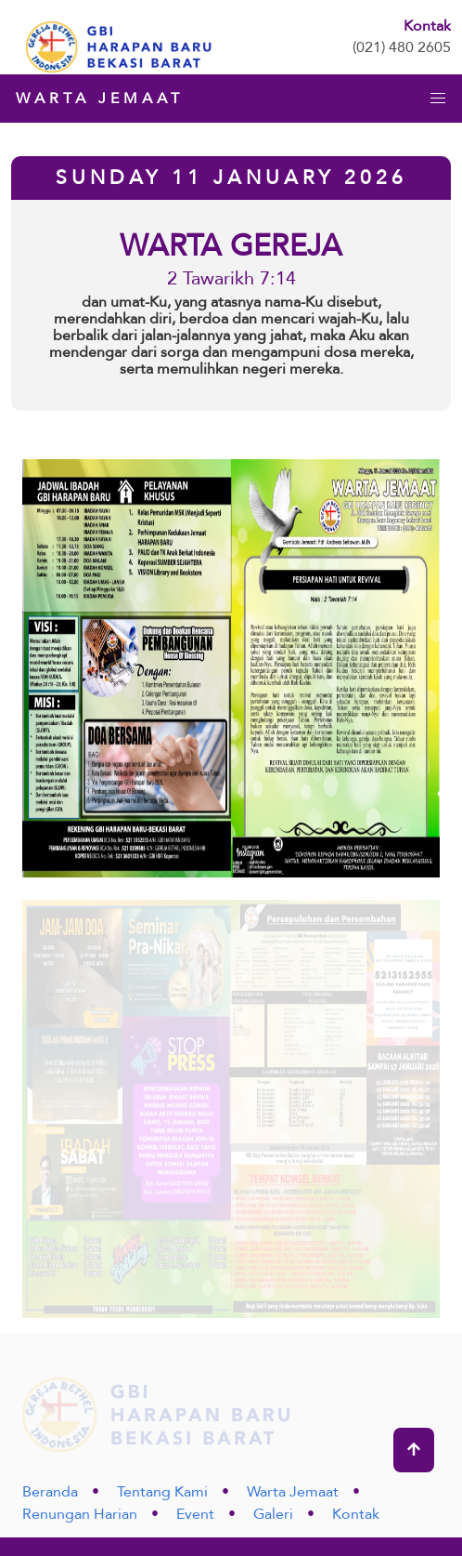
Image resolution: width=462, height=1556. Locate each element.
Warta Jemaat (293, 1492)
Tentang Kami (162, 1492)
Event (195, 1514)
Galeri (273, 1514)
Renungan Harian (79, 1514)
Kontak (355, 1514)
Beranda (50, 1492)
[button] (438, 98)
